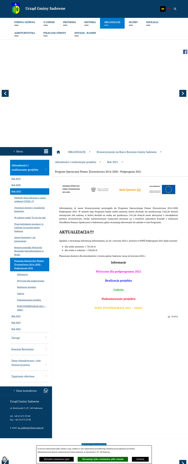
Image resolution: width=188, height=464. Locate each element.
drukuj (174, 242)
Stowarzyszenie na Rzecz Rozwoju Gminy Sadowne (129, 78)
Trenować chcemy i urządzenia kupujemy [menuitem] (27, 136)
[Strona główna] (58, 79)
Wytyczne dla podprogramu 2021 (118, 198)
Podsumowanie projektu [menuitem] (25, 226)
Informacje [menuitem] (19, 201)
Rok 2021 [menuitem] (15, 118)
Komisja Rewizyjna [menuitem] (29, 276)
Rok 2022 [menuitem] (15, 243)
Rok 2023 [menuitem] (15, 249)
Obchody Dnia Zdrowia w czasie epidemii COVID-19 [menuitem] (28, 126)
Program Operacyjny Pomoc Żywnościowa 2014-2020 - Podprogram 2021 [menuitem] (27, 191)
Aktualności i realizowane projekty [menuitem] (29, 94)
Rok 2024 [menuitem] (15, 255)
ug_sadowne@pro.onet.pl (30, 354)
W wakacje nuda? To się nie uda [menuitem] (28, 144)
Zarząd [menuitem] (29, 264)
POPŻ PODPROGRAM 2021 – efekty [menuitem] (28, 235)
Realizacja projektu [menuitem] (23, 214)
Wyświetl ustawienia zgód (56, 459)
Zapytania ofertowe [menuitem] (29, 303)
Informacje (118, 189)
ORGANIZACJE (79, 78)
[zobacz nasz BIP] (169, 9)
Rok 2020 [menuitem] (15, 112)
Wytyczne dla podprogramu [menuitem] (27, 207)
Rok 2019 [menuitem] (15, 105)
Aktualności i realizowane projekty (78, 88)
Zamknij (140, 459)
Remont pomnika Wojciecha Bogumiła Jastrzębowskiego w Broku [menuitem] (27, 177)
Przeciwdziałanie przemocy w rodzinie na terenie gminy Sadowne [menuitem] (27, 154)
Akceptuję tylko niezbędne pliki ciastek (103, 459)
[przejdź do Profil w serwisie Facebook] (185, 52)
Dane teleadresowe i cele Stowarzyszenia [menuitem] (29, 289)
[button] (163, 9)
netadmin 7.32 (171, 458)
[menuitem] (24, 23)
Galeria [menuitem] (17, 220)
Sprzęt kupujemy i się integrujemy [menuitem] (23, 166)
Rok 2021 (115, 88)
